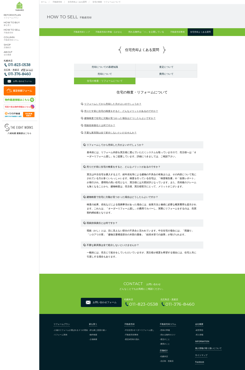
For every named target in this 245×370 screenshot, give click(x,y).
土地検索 (93, 332)
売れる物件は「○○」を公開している (146, 32)
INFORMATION (202, 334)
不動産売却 (57, 2)
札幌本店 (164, 350)
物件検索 (93, 328)
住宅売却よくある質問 (77, 2)
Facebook (199, 355)
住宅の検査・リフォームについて (107, 2)
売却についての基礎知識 (97, 67)
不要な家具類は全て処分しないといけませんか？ (110, 125)
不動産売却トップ (77, 32)
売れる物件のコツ (167, 328)
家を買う (93, 317)
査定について (142, 67)
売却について (187, 67)
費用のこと (165, 337)
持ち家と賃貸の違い (98, 323)
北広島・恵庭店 (167, 354)
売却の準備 (165, 323)
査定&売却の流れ (132, 332)
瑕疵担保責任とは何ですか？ (99, 118)
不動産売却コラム (168, 317)
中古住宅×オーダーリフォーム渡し (139, 323)
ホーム (44, 2)
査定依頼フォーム (22, 90)
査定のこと (165, 332)
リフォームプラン (62, 317)
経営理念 (199, 323)
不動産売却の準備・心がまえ (107, 32)
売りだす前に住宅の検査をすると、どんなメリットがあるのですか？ (121, 104)
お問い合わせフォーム (22, 81)
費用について (96, 74)
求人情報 (199, 328)
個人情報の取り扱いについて (208, 341)
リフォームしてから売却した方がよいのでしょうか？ (112, 97)
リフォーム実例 (60, 328)
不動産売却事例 (179, 32)
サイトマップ (201, 348)
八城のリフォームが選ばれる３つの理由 (71, 323)
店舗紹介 (164, 343)
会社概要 (199, 317)
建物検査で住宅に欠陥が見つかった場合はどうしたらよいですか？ (120, 111)
